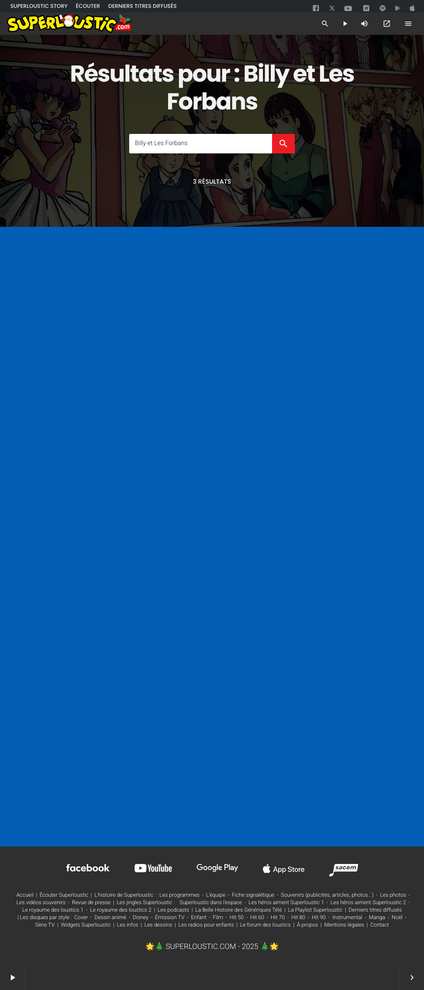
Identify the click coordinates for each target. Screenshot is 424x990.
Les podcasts (173, 910)
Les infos (127, 925)
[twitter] (333, 7)
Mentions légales (344, 925)
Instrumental (347, 918)
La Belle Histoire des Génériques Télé (238, 910)
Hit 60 (257, 918)
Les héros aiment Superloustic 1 (286, 903)
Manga (377, 918)
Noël (397, 918)
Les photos (393, 895)
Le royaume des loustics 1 (53, 910)
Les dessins (158, 925)
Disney (141, 918)
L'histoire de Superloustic (123, 895)
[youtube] (348, 9)
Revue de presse (91, 903)
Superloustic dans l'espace (211, 903)
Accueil (24, 895)
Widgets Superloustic (86, 925)
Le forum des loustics (265, 925)
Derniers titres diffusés (375, 910)
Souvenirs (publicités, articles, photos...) (327, 895)
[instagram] (366, 8)
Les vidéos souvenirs (41, 903)
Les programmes (179, 895)
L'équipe (215, 895)
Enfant (198, 918)
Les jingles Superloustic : (146, 903)
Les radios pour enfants (206, 925)
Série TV (45, 925)
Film (218, 918)
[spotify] (382, 8)
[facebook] (317, 8)
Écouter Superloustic (64, 895)
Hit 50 (237, 918)
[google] (399, 8)
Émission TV (169, 918)
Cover (81, 918)
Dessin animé (110, 918)
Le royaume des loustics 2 (121, 910)
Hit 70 (278, 918)
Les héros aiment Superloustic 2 (368, 903)
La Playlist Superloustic (315, 910)
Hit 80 (298, 918)
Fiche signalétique (253, 895)
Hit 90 (319, 918)
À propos (307, 925)
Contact (379, 925)
